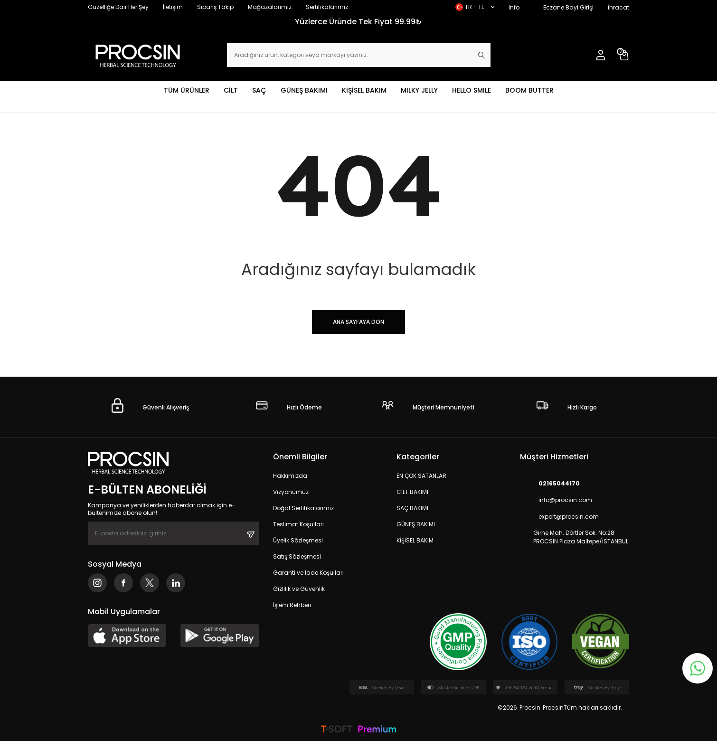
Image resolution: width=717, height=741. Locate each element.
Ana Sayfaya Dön (358, 322)
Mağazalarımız (270, 7)
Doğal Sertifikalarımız (303, 508)
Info (514, 7)
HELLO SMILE (471, 90)
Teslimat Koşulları (298, 524)
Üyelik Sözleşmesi (298, 540)
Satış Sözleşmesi (297, 556)
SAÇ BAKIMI (412, 508)
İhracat (618, 7)
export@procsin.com (559, 516)
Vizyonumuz (291, 492)
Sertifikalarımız (327, 7)
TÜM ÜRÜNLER (186, 90)
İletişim (173, 7)
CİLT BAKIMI (412, 492)
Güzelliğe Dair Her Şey (118, 7)
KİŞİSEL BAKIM (364, 90)
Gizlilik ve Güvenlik (299, 589)
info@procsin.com (556, 499)
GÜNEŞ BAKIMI (304, 90)
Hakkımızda (290, 476)
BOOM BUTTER (529, 90)
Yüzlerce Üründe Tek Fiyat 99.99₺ (358, 21)
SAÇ (259, 90)
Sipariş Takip (215, 7)
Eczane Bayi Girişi (568, 7)
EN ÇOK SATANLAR (421, 476)
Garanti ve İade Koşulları (308, 573)
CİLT (231, 90)
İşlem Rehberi (292, 605)
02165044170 (550, 483)
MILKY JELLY (419, 90)
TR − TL (474, 7)
